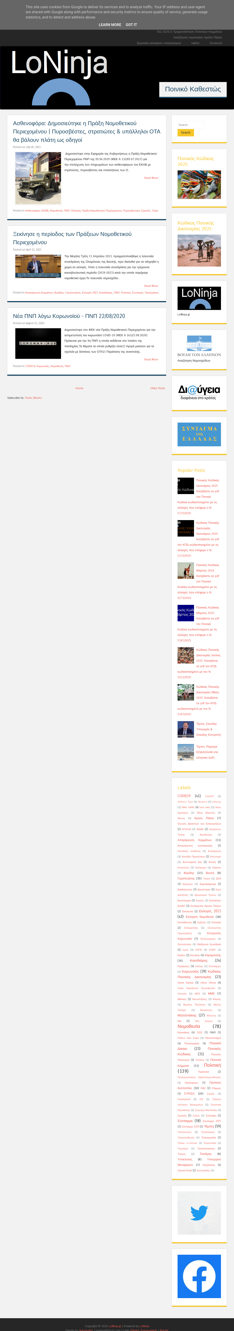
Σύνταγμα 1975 (212, 1113)
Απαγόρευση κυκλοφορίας (195, 838)
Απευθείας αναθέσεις (189, 844)
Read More (151, 178)
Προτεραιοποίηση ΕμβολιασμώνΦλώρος (199, 1070)
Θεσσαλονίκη (184, 937)
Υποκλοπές (185, 1152)
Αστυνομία (215, 849)
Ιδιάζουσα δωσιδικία (209, 937)
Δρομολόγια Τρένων (205, 887)
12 (157, 104)
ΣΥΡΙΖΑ (189, 1086)
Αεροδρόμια (206, 827)
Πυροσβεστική (131, 210)
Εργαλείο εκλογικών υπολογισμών (159, 43)
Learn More (110, 25)
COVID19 (30, 366)
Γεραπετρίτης (73, 292)
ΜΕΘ (197, 986)
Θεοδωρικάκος (208, 931)
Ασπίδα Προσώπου (193, 849)
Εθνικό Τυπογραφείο (143, 1323)
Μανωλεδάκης (199, 992)
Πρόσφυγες (191, 1075)
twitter (195, 43)
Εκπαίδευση (185, 915)
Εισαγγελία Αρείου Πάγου (206, 898)
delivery (216, 794)
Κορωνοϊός (42, 366)
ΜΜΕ (211, 986)
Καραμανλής (213, 948)
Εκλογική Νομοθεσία (200, 909)
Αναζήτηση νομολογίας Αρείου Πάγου (197, 37)
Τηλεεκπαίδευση (186, 1130)
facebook (216, 43)
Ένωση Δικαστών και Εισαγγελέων (199, 816)
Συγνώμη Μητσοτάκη (206, 1103)
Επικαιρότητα (191, 920)
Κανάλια (195, 948)
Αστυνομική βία (192, 854)
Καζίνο (181, 948)
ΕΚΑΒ (45, 210)
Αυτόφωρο (200, 860)
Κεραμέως (183, 959)
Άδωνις (181, 811)
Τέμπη (209, 1119)
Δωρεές (200, 893)
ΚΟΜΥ (212, 942)
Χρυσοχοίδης (203, 1163)
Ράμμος (216, 1080)
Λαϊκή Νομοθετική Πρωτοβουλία (196, 981)
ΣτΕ (201, 1092)
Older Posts (157, 388)
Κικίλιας (199, 959)
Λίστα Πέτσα (208, 975)
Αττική (212, 854)
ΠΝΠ (67, 210)
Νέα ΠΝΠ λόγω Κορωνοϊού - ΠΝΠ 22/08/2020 (69, 316)
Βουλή (210, 865)
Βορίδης (59, 292)
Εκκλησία (187, 904)
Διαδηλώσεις (185, 882)
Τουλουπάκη (209, 1136)
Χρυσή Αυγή (185, 1163)
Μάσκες (182, 991)
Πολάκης (200, 1052)
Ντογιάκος (183, 1025)
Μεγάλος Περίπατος (194, 997)
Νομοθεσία (56, 210)
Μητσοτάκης (187, 1008)
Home (79, 388)
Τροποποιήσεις (206, 1141)
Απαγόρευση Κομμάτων (39, 292)
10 (142, 104)
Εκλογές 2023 (90, 292)
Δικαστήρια (203, 882)
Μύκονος (211, 1008)
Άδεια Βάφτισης (206, 805)
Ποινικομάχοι (191, 1036)
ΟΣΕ (199, 1025)
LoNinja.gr (115, 1318)
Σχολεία (182, 1108)
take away (204, 800)
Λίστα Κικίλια (186, 975)
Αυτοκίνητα (183, 860)
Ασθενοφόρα (32, 210)
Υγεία (155, 210)
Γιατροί (206, 871)
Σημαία (210, 1086)
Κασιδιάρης (105, 292)
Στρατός (146, 210)
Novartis (202, 794)
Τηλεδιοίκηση (208, 1125)
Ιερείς (185, 942)
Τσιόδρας (206, 1146)
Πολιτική (76, 210)
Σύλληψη (211, 1108)
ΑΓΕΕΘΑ (186, 822)
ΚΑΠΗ (198, 942)
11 (150, 104)
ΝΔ (179, 1013)
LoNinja (144, 1318)
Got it (131, 25)
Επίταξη (216, 915)
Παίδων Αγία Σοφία (188, 1030)
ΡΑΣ (203, 1080)
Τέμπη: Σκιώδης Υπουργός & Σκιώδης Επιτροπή (208, 721)
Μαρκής (217, 992)
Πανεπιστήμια (213, 1030)
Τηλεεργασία (208, 1130)
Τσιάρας (182, 1147)
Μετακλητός (206, 1003)
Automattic (86, 1323)
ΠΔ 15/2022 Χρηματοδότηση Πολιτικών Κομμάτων (189, 31)
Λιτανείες (182, 986)
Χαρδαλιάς (209, 1157)
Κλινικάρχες (215, 959)
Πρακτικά (203, 1064)
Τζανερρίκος (152, 292)
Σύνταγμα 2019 (190, 1119)
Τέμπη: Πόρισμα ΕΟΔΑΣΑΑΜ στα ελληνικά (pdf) (207, 744)
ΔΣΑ (218, 871)
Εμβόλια (201, 915)
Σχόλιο (196, 1108)
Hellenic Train (185, 794)
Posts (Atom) (33, 398)
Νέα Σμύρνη (204, 1014)
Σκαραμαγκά (184, 1092)
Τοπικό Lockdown (187, 1136)
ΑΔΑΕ (200, 821)
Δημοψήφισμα (207, 876)
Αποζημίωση (214, 844)
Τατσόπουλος (184, 1125)
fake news (188, 800)
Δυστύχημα (184, 893)
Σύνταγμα (137, 292)
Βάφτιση (216, 860)
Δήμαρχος (187, 877)
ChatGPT (209, 789)
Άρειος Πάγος (204, 810)
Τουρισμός (183, 1141)
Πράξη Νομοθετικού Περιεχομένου (102, 210)
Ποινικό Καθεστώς (193, 89)
